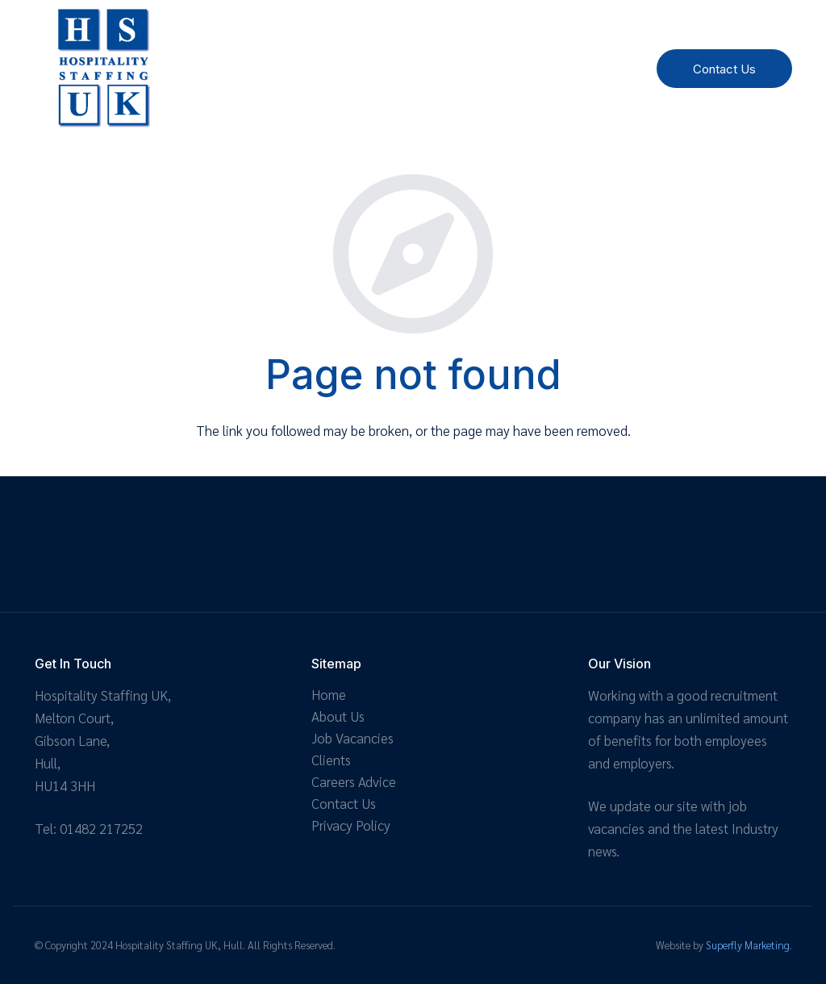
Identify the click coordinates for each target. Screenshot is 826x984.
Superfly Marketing (748, 945)
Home (328, 694)
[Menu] (600, 68)
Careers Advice (353, 781)
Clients (331, 759)
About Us (338, 716)
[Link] (103, 68)
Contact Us (343, 803)
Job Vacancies (352, 738)
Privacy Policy (350, 825)
